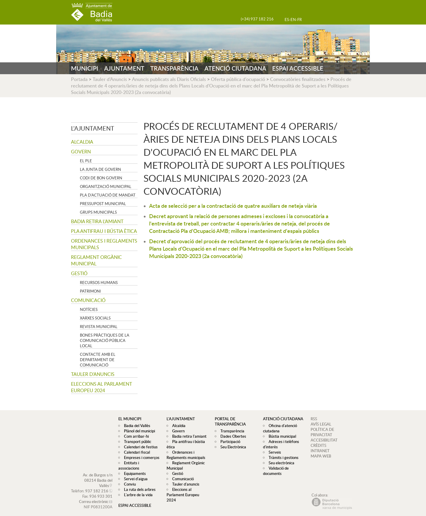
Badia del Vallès (135, 425)
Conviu (128, 478)
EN (293, 19)
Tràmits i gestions (282, 457)
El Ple (86, 160)
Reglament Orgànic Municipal (96, 260)
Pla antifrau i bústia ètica (104, 231)
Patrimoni (90, 291)
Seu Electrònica (232, 447)
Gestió (79, 273)
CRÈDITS (318, 445)
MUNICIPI (84, 68)
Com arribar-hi (134, 436)
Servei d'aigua (134, 473)
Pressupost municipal (103, 203)
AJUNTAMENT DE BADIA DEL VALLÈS (91, 12)
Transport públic (136, 441)
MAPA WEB (321, 456)
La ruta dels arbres (138, 484)
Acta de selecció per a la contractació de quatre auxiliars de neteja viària (233, 205)
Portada (79, 79)
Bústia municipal (281, 436)
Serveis (273, 452)
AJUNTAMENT (124, 68)
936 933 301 (100, 491)
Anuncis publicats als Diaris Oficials (169, 79)
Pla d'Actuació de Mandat (107, 195)
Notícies (89, 309)
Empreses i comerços (140, 457)
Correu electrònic (93, 496)
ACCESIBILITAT (324, 440)
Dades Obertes (232, 436)
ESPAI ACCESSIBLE (297, 68)
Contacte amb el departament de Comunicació (97, 360)
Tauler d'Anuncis (110, 79)
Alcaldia (82, 142)
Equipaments (133, 468)
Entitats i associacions (140, 462)
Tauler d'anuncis (92, 374)
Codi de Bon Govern (101, 178)
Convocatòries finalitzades (297, 79)
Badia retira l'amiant (97, 221)
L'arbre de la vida (136, 489)
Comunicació (88, 300)
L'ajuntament (92, 128)
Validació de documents (275, 470)
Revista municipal (98, 326)
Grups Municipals (98, 212)
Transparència (231, 431)
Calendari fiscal (135, 452)
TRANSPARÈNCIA (174, 68)
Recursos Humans (99, 282)
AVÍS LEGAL (321, 424)
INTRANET (320, 450)
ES (287, 19)
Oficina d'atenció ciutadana (279, 428)
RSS (314, 418)
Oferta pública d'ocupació (238, 79)
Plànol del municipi (138, 431)
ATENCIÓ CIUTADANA (235, 68)
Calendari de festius (139, 447)
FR (299, 19)
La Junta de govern (100, 169)
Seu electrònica (280, 462)
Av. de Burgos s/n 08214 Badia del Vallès (97, 475)
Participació (229, 441)
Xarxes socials (95, 318)
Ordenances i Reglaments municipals (104, 244)
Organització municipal (105, 186)
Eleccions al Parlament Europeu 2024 (101, 387)
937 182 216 (96, 485)
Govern (81, 151)
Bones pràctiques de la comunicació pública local (104, 340)
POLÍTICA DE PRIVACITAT (322, 432)
